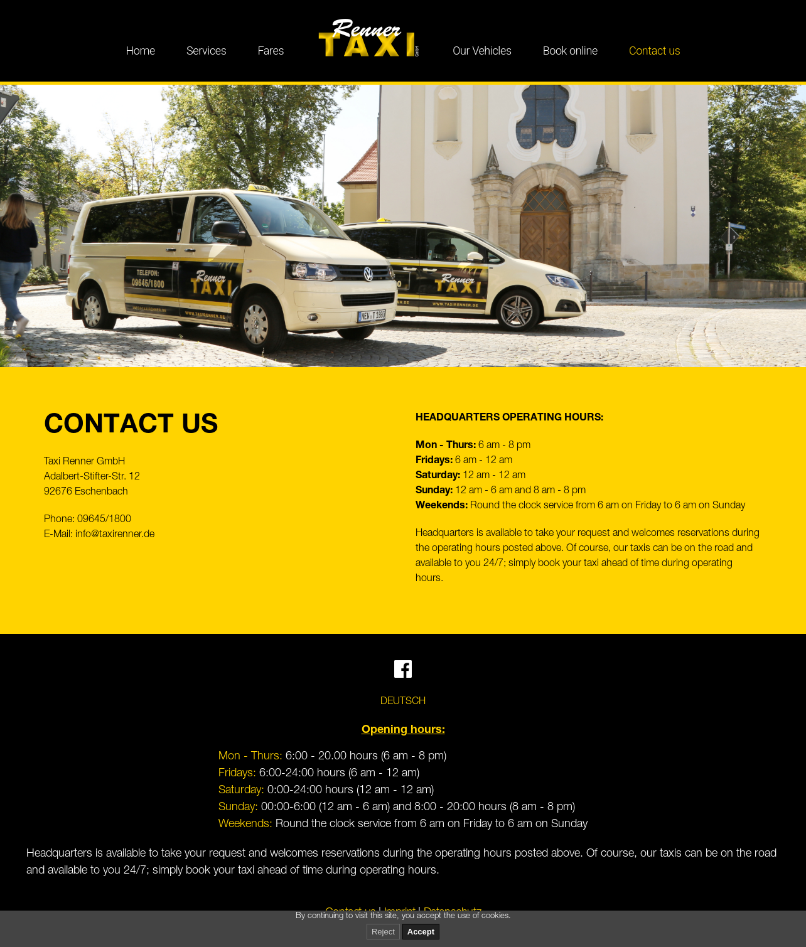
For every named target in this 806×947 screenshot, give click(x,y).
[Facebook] (403, 675)
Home (141, 50)
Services (206, 50)
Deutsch (403, 702)
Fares (270, 50)
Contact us (654, 50)
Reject (383, 931)
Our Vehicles (482, 50)
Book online (570, 50)
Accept (420, 931)
